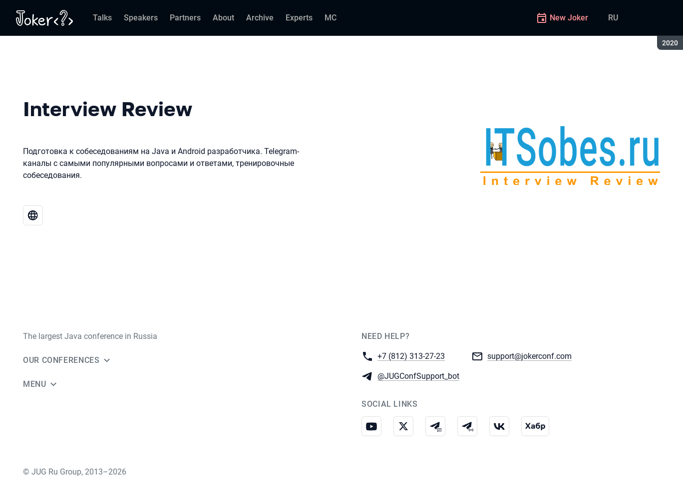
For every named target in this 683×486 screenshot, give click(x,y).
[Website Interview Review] (33, 215)
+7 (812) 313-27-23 (411, 355)
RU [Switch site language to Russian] (613, 17)
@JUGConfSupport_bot (418, 375)
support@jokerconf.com (529, 355)
